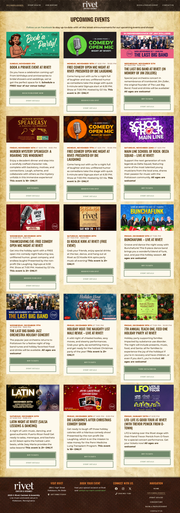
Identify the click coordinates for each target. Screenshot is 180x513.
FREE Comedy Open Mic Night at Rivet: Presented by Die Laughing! (88, 154)
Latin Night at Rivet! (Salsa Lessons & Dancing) (29, 420)
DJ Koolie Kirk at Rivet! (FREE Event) (87, 241)
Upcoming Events (14, 5)
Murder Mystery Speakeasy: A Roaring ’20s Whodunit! (30, 152)
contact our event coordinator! (92, 486)
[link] (90, 5)
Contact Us (168, 5)
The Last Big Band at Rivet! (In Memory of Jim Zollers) (145, 70)
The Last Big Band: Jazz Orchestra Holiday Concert (29, 330)
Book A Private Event (147, 5)
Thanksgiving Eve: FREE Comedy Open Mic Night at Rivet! (31, 241)
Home (156, 485)
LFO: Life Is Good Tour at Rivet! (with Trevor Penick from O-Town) (145, 420)
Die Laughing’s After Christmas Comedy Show (89, 418)
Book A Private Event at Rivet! (30, 67)
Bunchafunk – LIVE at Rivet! (143, 237)
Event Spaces (34, 5)
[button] (57, 490)
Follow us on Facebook (39, 27)
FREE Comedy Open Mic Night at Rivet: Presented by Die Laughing (89, 69)
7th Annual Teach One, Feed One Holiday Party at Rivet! (146, 328)
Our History (51, 5)
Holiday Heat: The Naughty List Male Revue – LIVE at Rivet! (88, 328)
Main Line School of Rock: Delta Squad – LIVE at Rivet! (146, 152)
